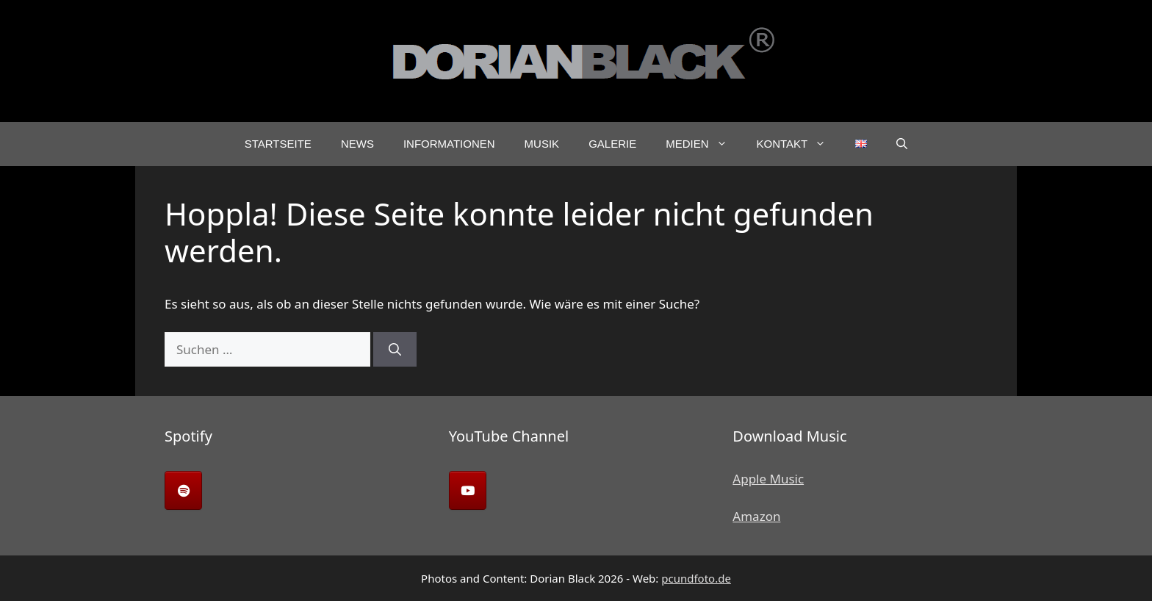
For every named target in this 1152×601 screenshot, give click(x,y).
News (357, 143)
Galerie (612, 143)
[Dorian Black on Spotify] (183, 490)
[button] (902, 144)
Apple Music (768, 478)
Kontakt (799, 144)
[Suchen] (395, 349)
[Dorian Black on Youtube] (467, 490)
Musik (542, 143)
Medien (703, 144)
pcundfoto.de (696, 578)
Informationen (449, 143)
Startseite (278, 143)
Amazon (756, 516)
